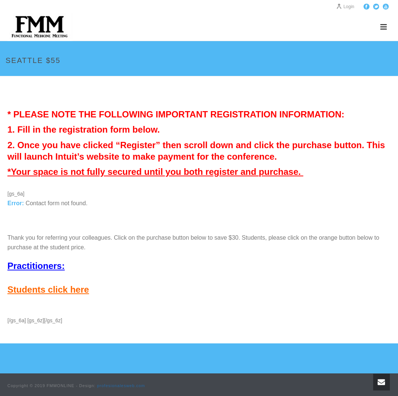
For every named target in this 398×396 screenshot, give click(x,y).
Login (345, 6)
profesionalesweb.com (121, 385)
